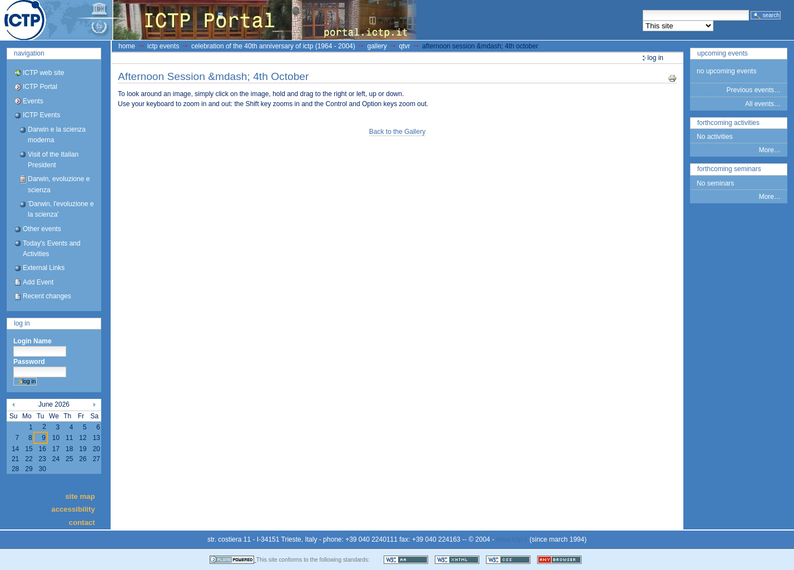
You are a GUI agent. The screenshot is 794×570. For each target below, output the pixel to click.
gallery (376, 46)
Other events (42, 229)
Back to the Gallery (397, 132)
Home (126, 46)
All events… (763, 104)
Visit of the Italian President (53, 160)
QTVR (404, 46)
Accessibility (73, 509)
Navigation (29, 53)
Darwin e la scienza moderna (57, 135)
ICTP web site (43, 73)
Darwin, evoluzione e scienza (59, 184)
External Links (43, 268)
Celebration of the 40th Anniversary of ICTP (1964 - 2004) (273, 46)
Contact (82, 522)
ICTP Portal (209, 20)
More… (770, 150)
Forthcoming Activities (728, 123)
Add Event (38, 282)
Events (33, 101)
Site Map (80, 496)
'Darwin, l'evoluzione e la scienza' (61, 209)
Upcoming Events (722, 53)
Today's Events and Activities (52, 248)
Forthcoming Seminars (729, 169)
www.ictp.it (512, 539)
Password (29, 362)
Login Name (32, 341)
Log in (22, 323)
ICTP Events (41, 115)
